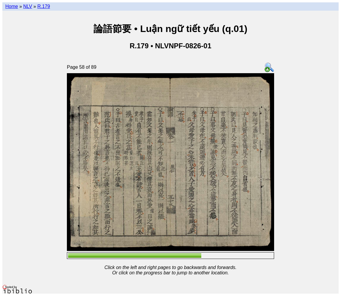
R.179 (43, 6)
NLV (27, 6)
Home (11, 6)
